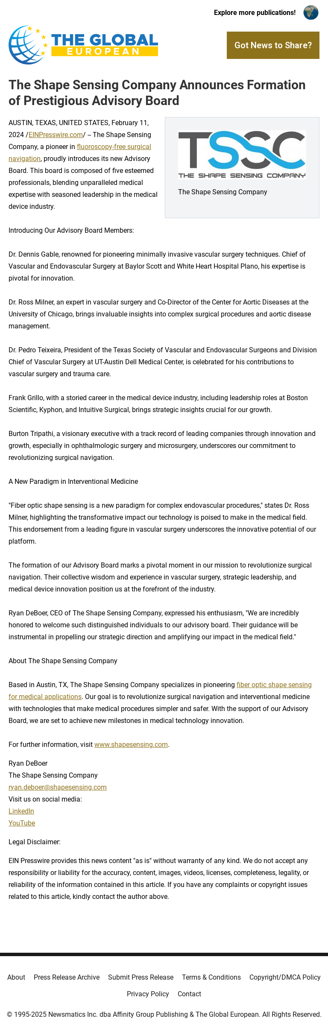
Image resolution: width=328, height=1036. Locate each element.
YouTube (22, 823)
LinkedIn (21, 811)
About (16, 977)
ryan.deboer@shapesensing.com (58, 787)
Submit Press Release (140, 977)
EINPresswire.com (56, 135)
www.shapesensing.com (131, 744)
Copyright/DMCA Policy (285, 977)
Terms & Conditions (211, 977)
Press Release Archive (67, 977)
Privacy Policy (148, 994)
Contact (189, 994)
